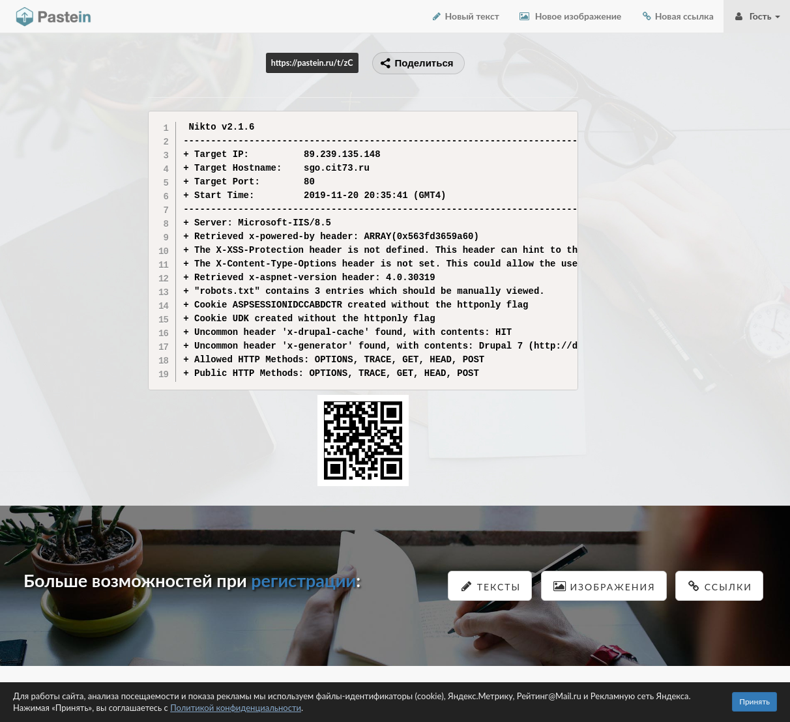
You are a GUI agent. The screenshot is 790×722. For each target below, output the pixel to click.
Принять (754, 701)
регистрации (303, 580)
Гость (756, 16)
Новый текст (465, 16)
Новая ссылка (677, 16)
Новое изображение (570, 16)
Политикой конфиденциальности (235, 707)
